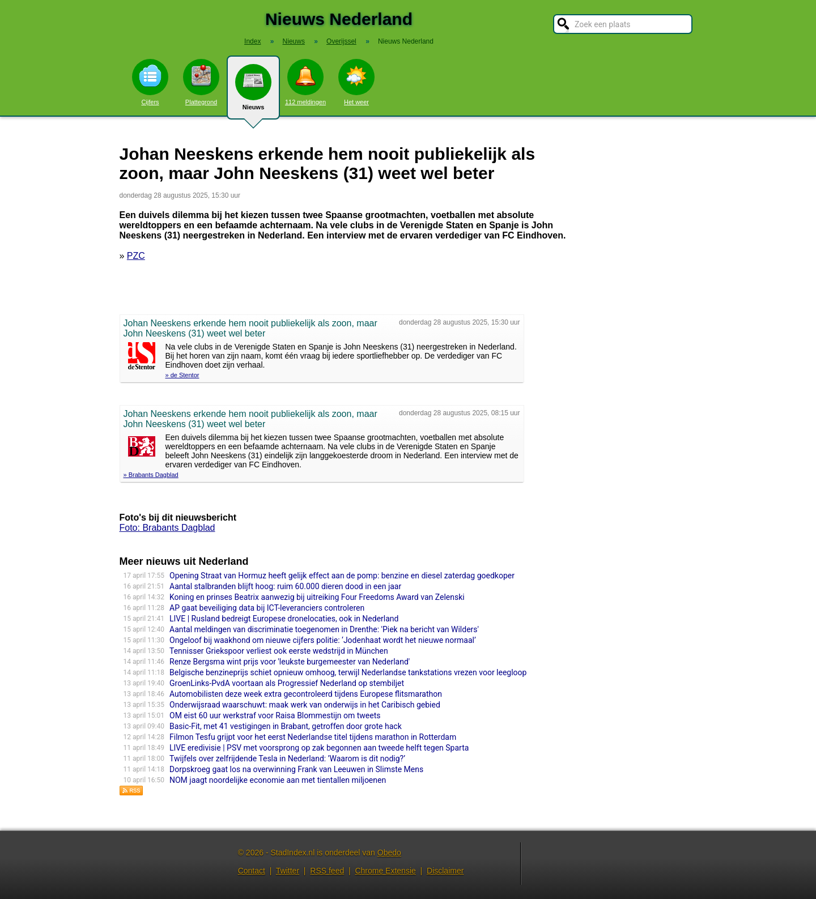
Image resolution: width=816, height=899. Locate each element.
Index (252, 41)
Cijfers (150, 82)
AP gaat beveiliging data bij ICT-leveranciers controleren (266, 607)
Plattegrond (201, 82)
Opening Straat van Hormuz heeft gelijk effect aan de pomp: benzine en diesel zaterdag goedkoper (342, 575)
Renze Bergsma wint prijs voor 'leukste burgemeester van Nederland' (289, 661)
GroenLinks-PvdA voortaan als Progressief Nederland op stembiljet (286, 683)
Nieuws (253, 92)
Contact (251, 870)
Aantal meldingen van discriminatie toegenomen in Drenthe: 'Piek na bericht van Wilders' (324, 629)
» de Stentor (182, 375)
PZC (136, 256)
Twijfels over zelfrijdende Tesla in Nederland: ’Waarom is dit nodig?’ (287, 758)
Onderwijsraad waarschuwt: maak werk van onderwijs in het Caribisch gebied (304, 704)
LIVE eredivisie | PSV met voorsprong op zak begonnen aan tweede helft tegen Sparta (319, 747)
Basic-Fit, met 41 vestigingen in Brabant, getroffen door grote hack (285, 726)
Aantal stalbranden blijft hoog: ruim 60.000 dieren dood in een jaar (285, 586)
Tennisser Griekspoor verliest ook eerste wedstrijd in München (278, 650)
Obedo (389, 852)
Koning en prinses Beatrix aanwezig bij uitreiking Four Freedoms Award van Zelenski (317, 597)
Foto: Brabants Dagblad (167, 527)
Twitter (287, 870)
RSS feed (327, 870)
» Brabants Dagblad (151, 474)
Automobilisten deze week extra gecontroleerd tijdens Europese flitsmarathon (305, 693)
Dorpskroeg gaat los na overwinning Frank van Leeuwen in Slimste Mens (296, 769)
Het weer (356, 82)
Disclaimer (445, 870)
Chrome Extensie (385, 870)
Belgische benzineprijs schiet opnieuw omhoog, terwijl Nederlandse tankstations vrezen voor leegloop (347, 672)
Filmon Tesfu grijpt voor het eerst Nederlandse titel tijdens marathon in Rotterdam (312, 737)
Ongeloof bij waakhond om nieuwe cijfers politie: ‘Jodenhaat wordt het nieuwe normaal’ (322, 640)
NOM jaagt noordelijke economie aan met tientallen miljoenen (277, 780)
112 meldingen (305, 82)
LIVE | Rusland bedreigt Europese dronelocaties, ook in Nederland (283, 618)
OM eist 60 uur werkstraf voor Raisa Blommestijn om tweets (274, 715)
